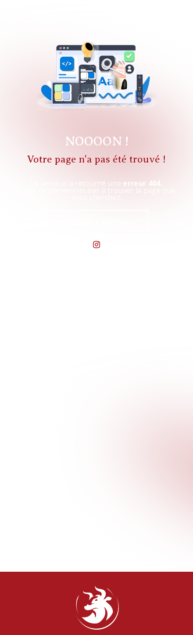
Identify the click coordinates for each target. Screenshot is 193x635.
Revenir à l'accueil (94, 223)
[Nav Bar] (172, 19)
